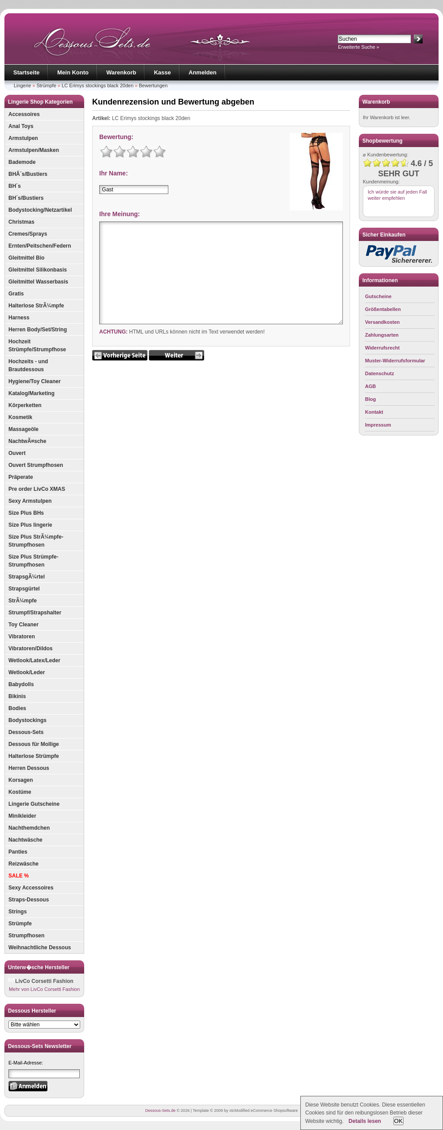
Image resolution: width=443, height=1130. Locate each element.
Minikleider (22, 816)
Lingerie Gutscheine (33, 804)
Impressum (378, 424)
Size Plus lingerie (30, 525)
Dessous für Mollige (33, 744)
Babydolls (21, 684)
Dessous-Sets (25, 732)
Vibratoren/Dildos (30, 648)
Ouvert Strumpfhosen (35, 465)
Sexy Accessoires (31, 888)
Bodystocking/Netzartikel (40, 210)
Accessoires (24, 114)
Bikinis (17, 696)
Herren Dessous (28, 768)
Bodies (17, 708)
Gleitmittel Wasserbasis (38, 282)
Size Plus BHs (26, 513)
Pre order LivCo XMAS (36, 489)
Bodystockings (27, 720)
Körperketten (25, 405)
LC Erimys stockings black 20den (97, 85)
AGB (370, 386)
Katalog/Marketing (31, 393)
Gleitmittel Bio (26, 258)
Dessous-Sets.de (160, 1110)
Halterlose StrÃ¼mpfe (36, 306)
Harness (18, 318)
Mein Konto (73, 72)
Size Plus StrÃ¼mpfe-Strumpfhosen (35, 541)
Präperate (20, 477)
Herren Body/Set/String (37, 329)
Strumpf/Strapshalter (34, 613)
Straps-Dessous (28, 900)
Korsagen (20, 780)
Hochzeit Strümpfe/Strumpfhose (37, 345)
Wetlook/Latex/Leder (34, 660)
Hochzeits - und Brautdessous (28, 365)
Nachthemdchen (29, 828)
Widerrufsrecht (382, 347)
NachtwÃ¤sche (27, 441)
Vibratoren (21, 636)
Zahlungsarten (382, 335)
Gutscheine (378, 296)
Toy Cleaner (23, 624)
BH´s (14, 186)
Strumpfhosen (26, 935)
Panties (17, 852)
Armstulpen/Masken (33, 150)
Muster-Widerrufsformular (395, 360)
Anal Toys (20, 126)
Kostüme (19, 792)
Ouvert (17, 453)
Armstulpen (23, 138)
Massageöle (23, 429)
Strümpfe (46, 85)
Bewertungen (153, 85)
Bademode (21, 162)
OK (398, 1121)
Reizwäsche (23, 864)
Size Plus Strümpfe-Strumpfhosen (33, 561)
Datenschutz (379, 373)
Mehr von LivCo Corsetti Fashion (44, 989)
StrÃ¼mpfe (22, 601)
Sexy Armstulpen (30, 501)
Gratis (16, 294)
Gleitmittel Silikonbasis (37, 270)
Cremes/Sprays (27, 234)
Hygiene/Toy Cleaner (34, 381)
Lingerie (22, 85)
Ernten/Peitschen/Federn (39, 246)
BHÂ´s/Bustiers (27, 174)
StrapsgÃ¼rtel (26, 577)
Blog (370, 399)
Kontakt (374, 412)
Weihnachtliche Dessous (39, 947)
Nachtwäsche (25, 840)
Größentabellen (383, 309)
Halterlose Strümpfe (33, 756)
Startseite (26, 72)
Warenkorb (121, 72)
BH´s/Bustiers (25, 198)
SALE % (18, 876)
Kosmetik (20, 417)
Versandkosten (382, 322)
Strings (17, 912)
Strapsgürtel (24, 589)
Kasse (162, 72)
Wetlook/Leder (26, 672)
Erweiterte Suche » (358, 47)
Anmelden (203, 72)
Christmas (21, 222)
